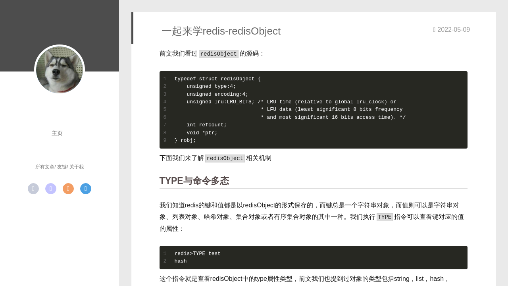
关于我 (76, 167)
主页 (57, 133)
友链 (62, 167)
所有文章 (44, 167)
